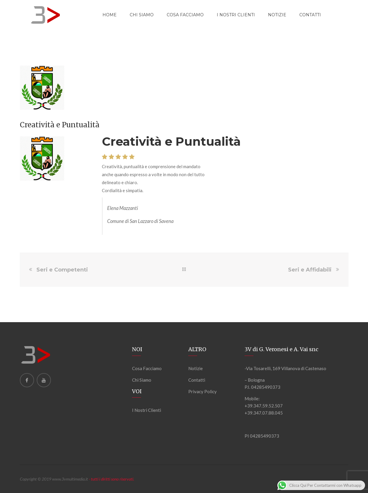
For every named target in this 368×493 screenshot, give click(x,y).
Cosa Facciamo (185, 14)
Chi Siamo (142, 14)
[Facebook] (27, 380)
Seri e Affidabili (310, 269)
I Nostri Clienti (236, 14)
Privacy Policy (202, 391)
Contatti (196, 380)
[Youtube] (44, 380)
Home (109, 14)
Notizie (195, 368)
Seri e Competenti (62, 269)
